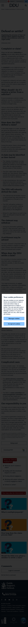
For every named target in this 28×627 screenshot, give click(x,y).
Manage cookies (14, 318)
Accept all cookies (14, 324)
